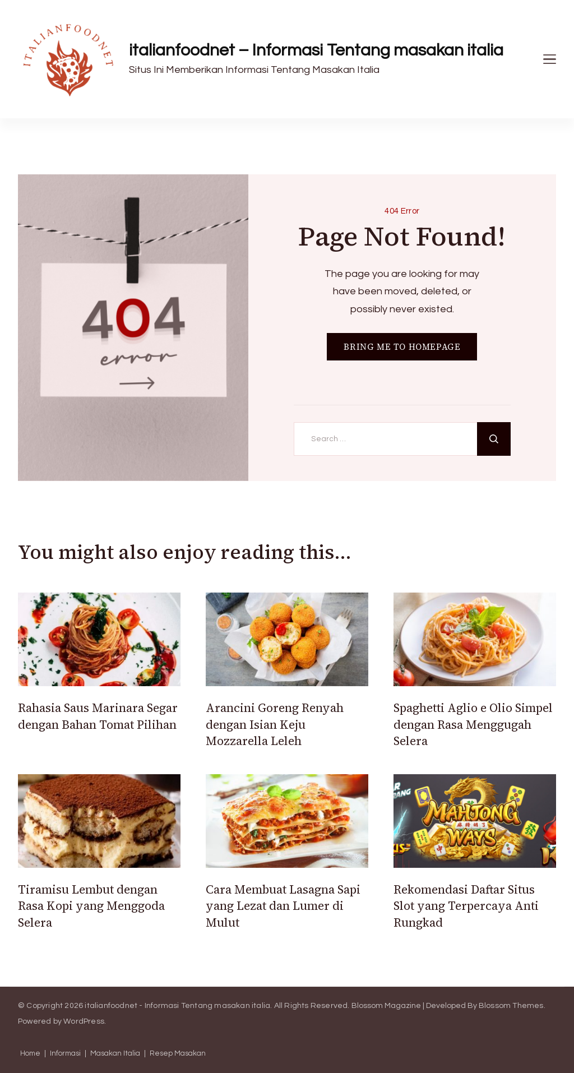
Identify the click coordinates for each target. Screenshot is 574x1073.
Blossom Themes (511, 1006)
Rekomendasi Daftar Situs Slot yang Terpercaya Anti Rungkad (466, 906)
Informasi (65, 1053)
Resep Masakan (178, 1053)
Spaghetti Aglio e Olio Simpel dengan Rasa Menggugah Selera (473, 724)
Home (30, 1053)
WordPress (83, 1021)
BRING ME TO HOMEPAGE (402, 347)
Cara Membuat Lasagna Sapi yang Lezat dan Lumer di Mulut (283, 906)
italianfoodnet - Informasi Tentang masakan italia (177, 1006)
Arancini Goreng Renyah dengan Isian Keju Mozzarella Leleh (275, 724)
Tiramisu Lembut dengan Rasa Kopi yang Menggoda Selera (91, 906)
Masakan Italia (115, 1053)
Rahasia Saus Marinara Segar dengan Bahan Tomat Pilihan (98, 716)
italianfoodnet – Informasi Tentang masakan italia (316, 50)
